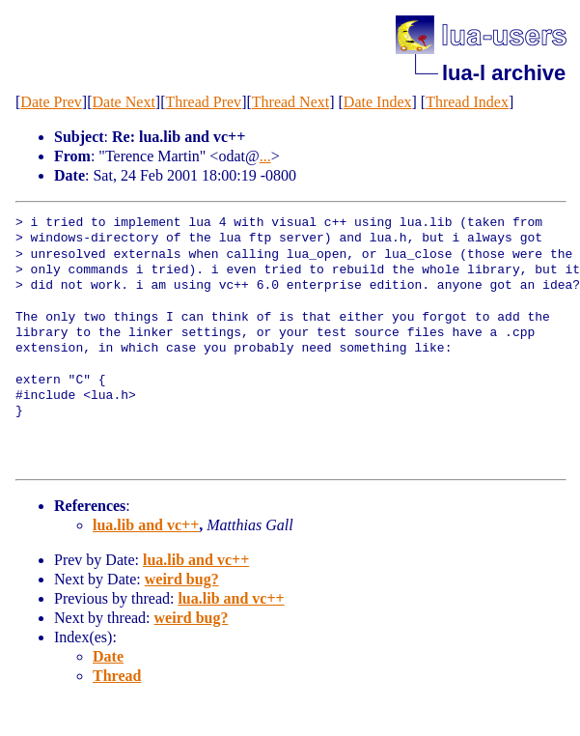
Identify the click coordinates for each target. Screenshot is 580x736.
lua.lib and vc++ (146, 525)
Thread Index (467, 102)
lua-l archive (504, 73)
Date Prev (51, 102)
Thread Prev (203, 102)
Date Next (124, 102)
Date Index (378, 102)
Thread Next (290, 102)
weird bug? (182, 579)
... (265, 156)
